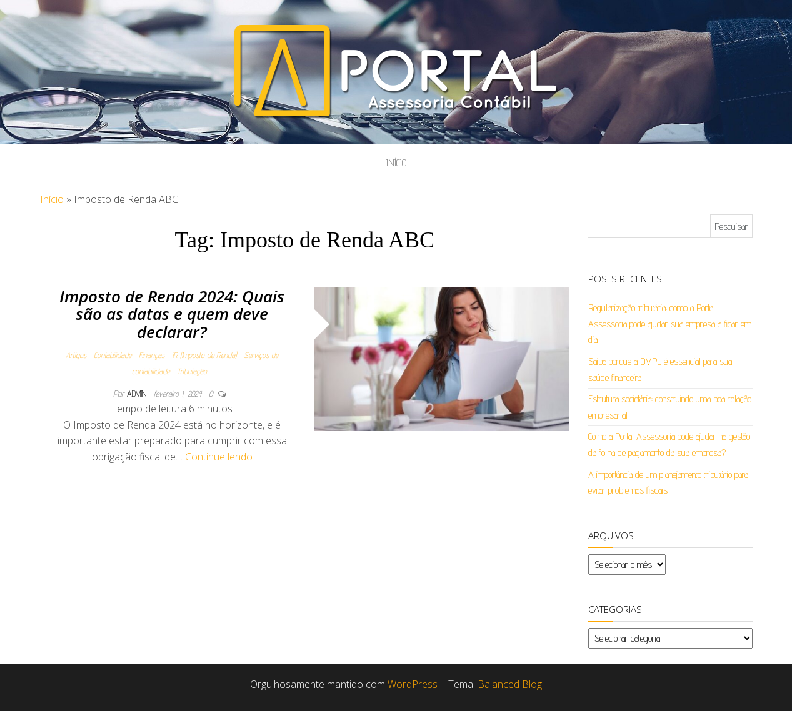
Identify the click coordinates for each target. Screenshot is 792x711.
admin (138, 394)
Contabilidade (112, 355)
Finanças (151, 355)
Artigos (76, 355)
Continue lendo (219, 457)
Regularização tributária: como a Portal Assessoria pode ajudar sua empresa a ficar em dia (669, 324)
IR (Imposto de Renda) (204, 355)
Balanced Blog (510, 684)
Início (396, 163)
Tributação (192, 371)
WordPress (413, 684)
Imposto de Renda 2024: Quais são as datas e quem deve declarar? (171, 314)
